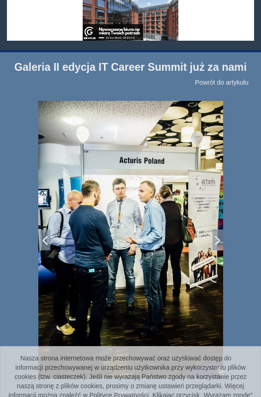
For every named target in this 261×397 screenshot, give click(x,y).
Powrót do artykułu (222, 82)
